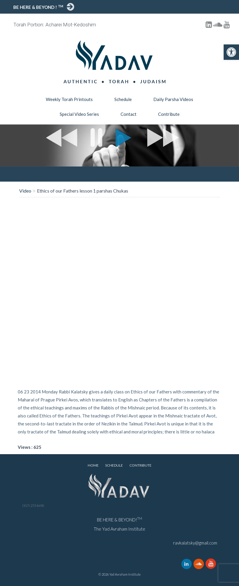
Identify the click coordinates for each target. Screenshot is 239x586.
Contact (128, 114)
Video (25, 190)
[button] (231, 52)
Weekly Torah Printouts (69, 99)
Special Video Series (79, 114)
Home (93, 465)
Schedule (123, 99)
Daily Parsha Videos (173, 99)
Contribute (169, 114)
